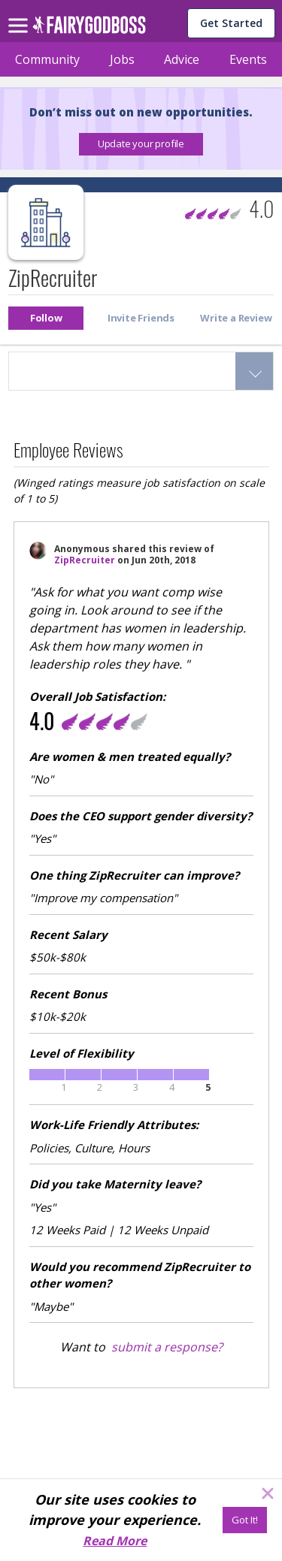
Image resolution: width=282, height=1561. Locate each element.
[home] (89, 29)
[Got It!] (245, 1520)
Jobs (122, 59)
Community (47, 59)
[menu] (20, 13)
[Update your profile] (141, 144)
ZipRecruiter (84, 560)
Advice (181, 59)
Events (248, 59)
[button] (141, 144)
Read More (115, 1540)
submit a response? (167, 1347)
